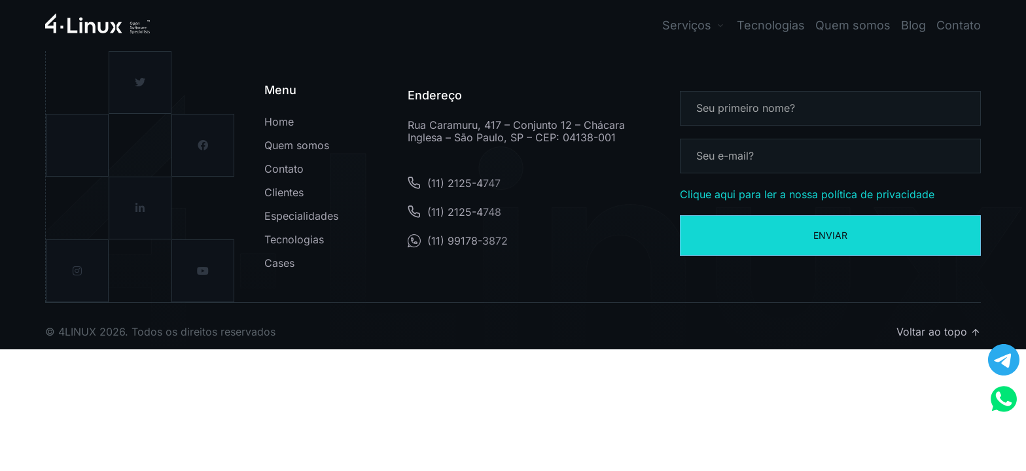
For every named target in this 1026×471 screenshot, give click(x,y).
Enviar (830, 235)
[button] (694, 25)
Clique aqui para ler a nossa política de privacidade (807, 194)
